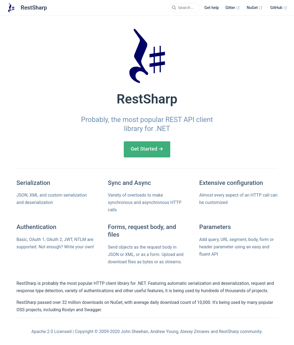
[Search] (172, 7)
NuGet (255, 8)
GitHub (278, 8)
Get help (211, 7)
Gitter (232, 8)
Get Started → (147, 149)
